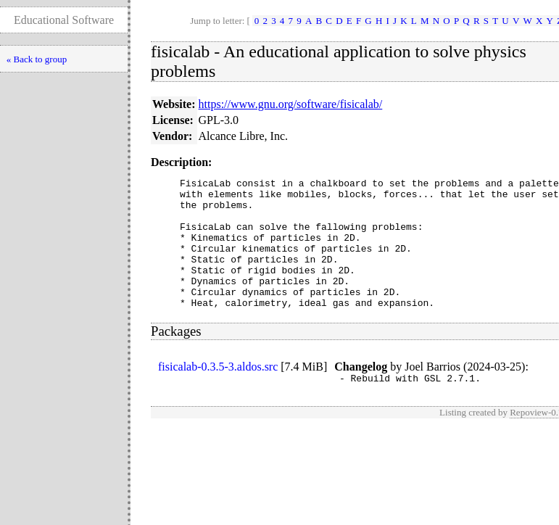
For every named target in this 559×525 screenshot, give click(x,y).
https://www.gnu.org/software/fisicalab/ (291, 104)
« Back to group (37, 59)
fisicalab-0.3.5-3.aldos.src (218, 392)
